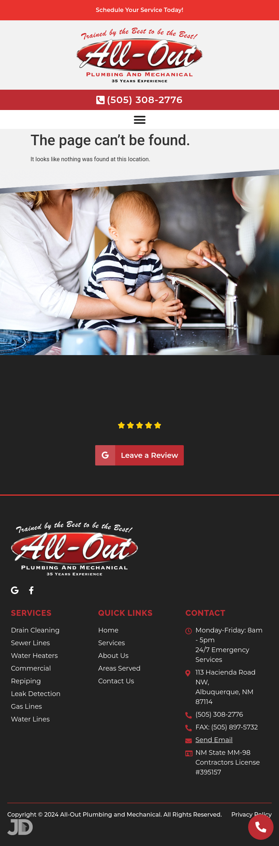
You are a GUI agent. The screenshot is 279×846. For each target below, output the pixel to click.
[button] (139, 119)
